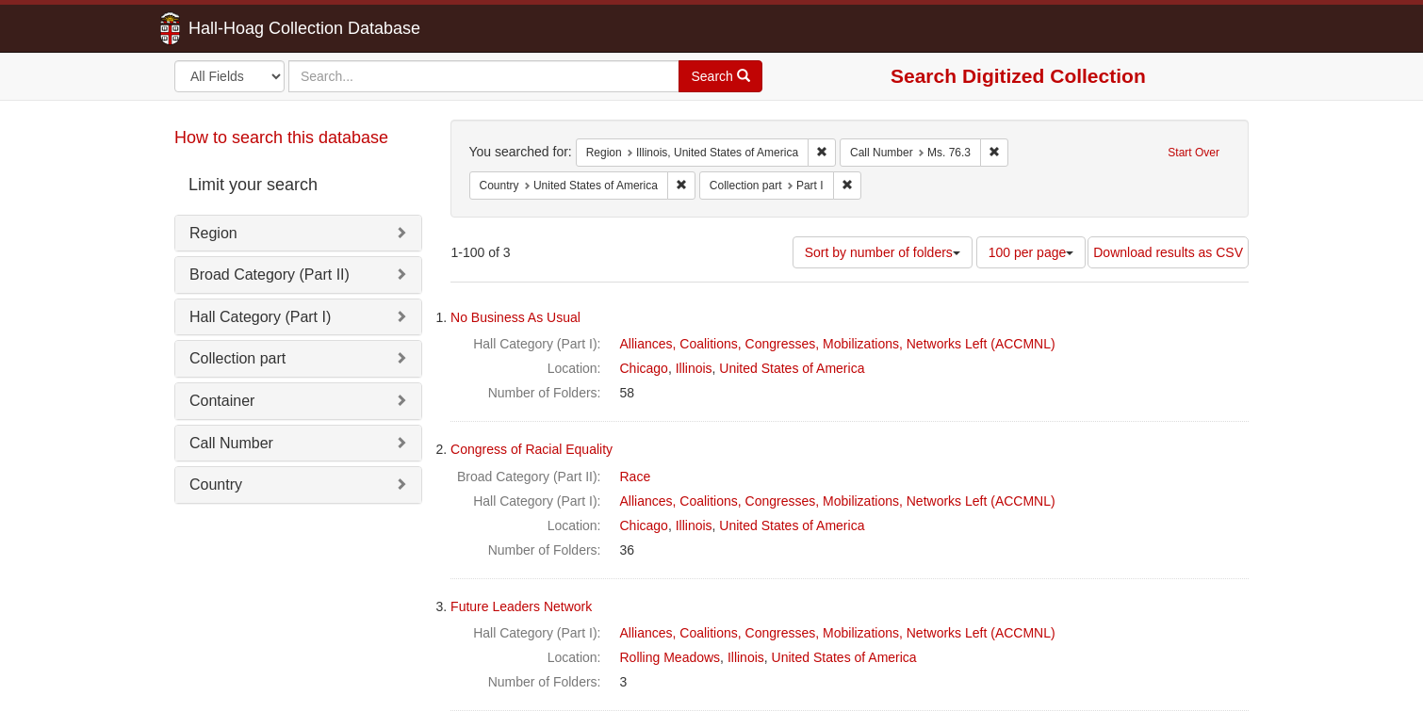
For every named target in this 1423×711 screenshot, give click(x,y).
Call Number (231, 443)
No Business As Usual (515, 317)
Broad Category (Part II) (269, 275)
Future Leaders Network (521, 606)
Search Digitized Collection (1018, 76)
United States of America (791, 368)
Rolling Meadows (670, 657)
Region (213, 233)
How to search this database (281, 137)
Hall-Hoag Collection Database (245, 28)
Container (221, 401)
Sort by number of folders (882, 252)
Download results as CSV (1168, 252)
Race (635, 476)
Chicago (644, 368)
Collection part (237, 358)
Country (215, 485)
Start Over (1193, 152)
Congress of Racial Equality (531, 449)
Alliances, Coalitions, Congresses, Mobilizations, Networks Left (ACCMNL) (837, 343)
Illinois (694, 368)
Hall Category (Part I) (260, 317)
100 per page (1031, 252)
